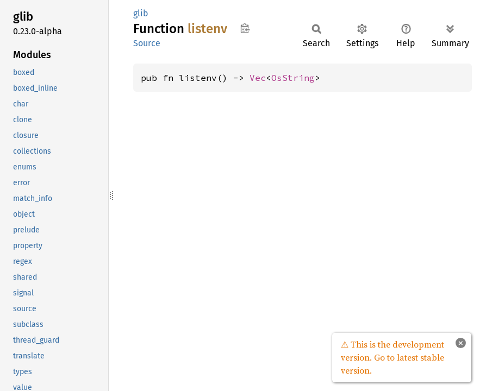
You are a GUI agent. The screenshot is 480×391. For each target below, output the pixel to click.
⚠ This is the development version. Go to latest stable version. (392, 357)
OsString (293, 77)
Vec (258, 77)
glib (140, 13)
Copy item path (245, 28)
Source (146, 43)
